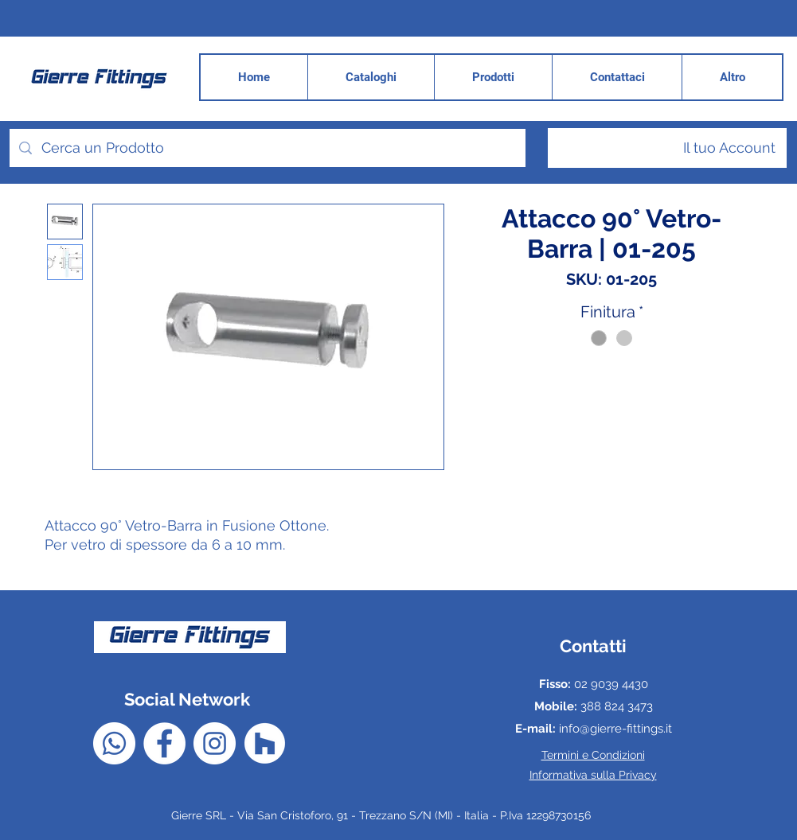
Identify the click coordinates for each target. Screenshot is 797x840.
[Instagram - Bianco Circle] (214, 743)
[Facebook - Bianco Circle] (164, 743)
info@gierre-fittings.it (615, 728)
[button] (732, 77)
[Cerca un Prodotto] (266, 148)
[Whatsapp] (114, 743)
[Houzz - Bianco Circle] (265, 743)
